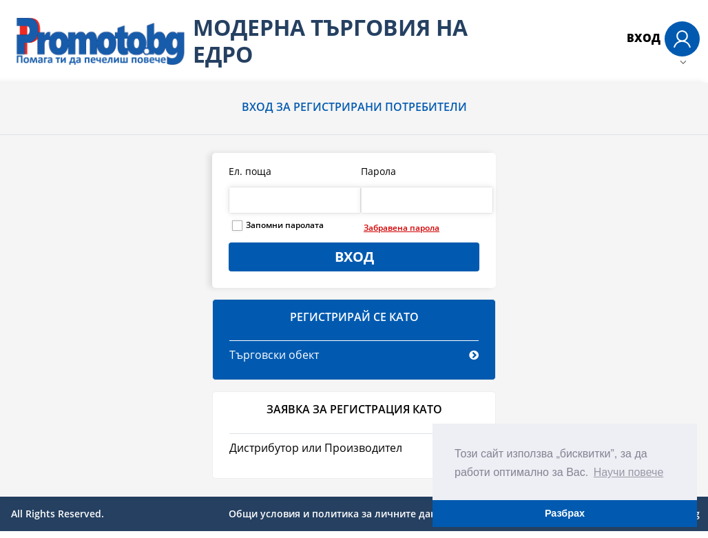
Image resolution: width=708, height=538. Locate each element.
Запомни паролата (285, 225)
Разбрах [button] (565, 513)
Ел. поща (250, 171)
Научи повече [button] (628, 472)
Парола (378, 171)
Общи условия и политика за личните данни (339, 513)
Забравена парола (401, 228)
